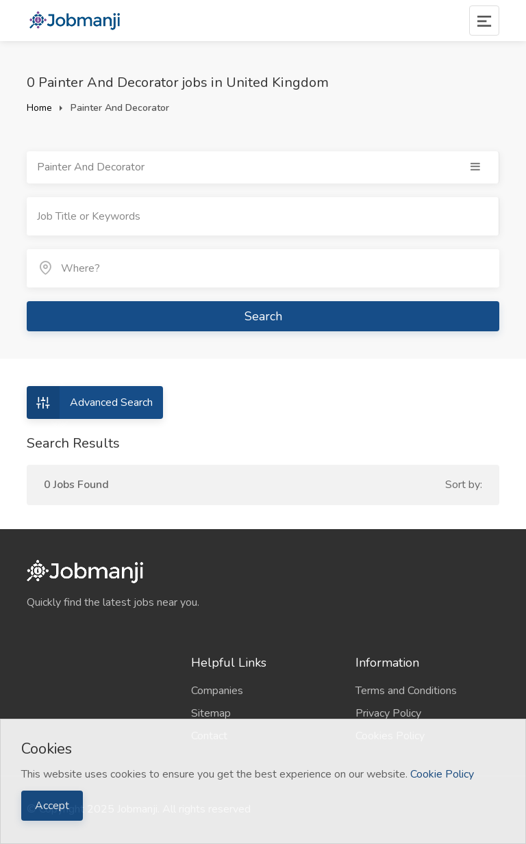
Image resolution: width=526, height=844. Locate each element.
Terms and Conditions (406, 690)
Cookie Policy (442, 774)
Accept (52, 805)
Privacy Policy (388, 713)
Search (263, 316)
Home (39, 107)
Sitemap (211, 713)
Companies (217, 690)
